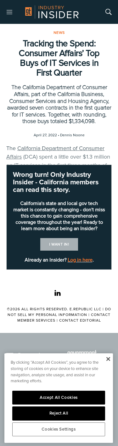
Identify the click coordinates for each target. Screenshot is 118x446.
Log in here (80, 260)
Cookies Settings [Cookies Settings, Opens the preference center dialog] (59, 429)
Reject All (58, 413)
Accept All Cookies (59, 397)
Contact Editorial (80, 320)
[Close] (108, 359)
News (59, 32)
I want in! (59, 244)
